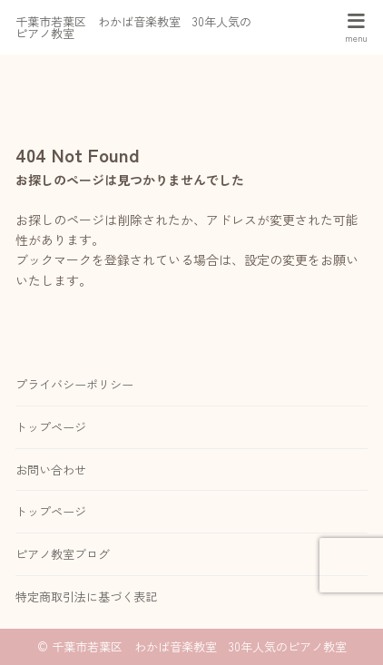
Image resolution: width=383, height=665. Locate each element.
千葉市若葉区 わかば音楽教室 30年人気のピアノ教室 (133, 27)
